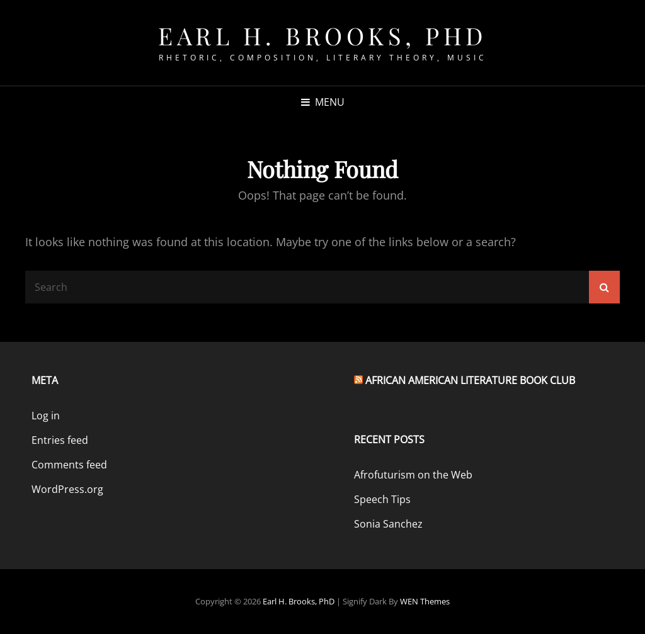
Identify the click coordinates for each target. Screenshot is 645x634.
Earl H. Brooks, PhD (322, 36)
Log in (45, 415)
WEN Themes (425, 601)
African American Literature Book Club (470, 380)
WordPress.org (67, 489)
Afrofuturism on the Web (413, 475)
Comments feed (69, 465)
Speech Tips (382, 499)
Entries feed (59, 440)
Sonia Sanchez (388, 524)
